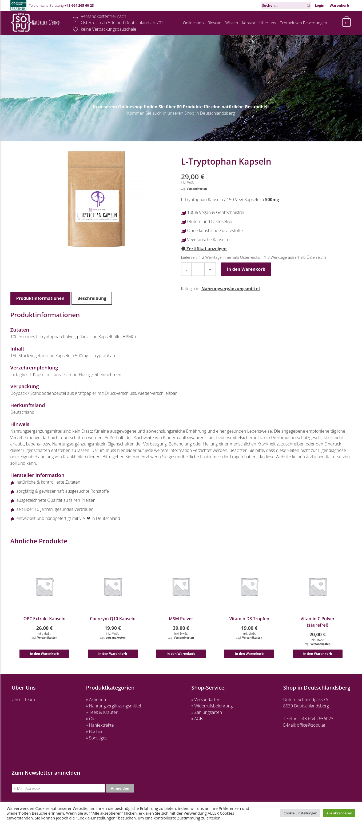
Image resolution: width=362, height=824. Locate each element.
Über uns (267, 22)
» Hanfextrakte (100, 725)
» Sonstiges (97, 738)
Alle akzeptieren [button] (339, 813)
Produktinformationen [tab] (40, 298)
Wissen (231, 22)
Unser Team (23, 699)
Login (319, 5)
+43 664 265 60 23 (79, 5)
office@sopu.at (311, 725)
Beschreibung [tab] (91, 298)
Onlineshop (193, 22)
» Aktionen (96, 699)
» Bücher (94, 731)
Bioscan (215, 22)
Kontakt (249, 22)
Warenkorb (339, 5)
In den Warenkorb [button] (44, 653)
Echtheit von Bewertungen (303, 22)
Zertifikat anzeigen (204, 249)
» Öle (91, 719)
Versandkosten (197, 188)
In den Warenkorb (246, 269)
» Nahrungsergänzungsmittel (113, 706)
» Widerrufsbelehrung (212, 706)
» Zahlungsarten (206, 712)
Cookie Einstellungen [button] (300, 813)
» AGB (196, 719)
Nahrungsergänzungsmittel (230, 289)
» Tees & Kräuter (102, 712)
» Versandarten (205, 699)
